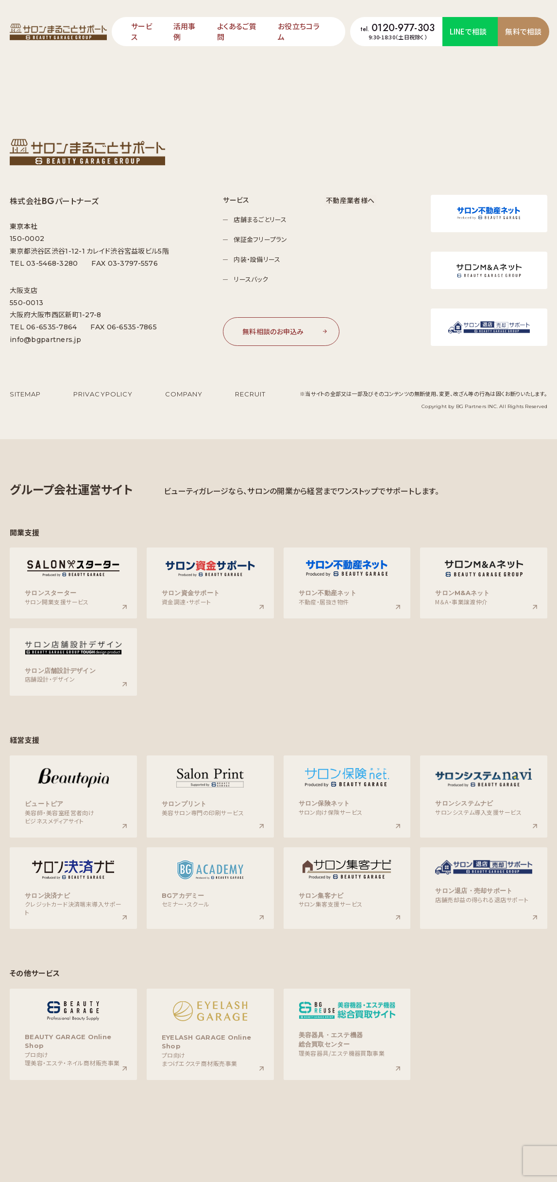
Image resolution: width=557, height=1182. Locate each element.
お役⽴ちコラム (299, 31)
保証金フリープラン (262, 239)
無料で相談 (523, 31)
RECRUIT (250, 394)
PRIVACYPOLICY (103, 394)
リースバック (253, 279)
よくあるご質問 (236, 31)
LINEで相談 (468, 31)
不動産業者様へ (350, 200)
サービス (141, 31)
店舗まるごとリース (262, 219)
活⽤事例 (184, 31)
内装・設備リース (259, 259)
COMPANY (184, 394)
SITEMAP (25, 394)
